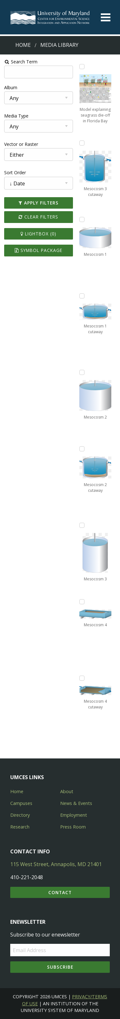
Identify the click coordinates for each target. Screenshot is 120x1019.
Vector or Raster (21, 144)
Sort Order (15, 172)
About (66, 791)
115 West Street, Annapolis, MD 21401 (56, 864)
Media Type (16, 116)
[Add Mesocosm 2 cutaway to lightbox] (81, 448)
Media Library (59, 44)
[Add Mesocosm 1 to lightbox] (81, 219)
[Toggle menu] (105, 17)
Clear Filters (38, 217)
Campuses (21, 803)
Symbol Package (38, 250)
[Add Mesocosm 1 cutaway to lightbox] (81, 295)
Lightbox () (38, 234)
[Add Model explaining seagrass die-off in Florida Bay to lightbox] (81, 66)
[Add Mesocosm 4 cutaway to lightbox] (81, 678)
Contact (60, 892)
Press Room (73, 827)
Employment (73, 815)
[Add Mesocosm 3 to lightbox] (81, 525)
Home (23, 44)
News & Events (76, 803)
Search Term (21, 62)
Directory (20, 815)
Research (19, 827)
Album (10, 87)
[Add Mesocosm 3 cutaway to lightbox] (81, 143)
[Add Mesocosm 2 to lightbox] (81, 372)
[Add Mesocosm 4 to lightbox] (81, 601)
